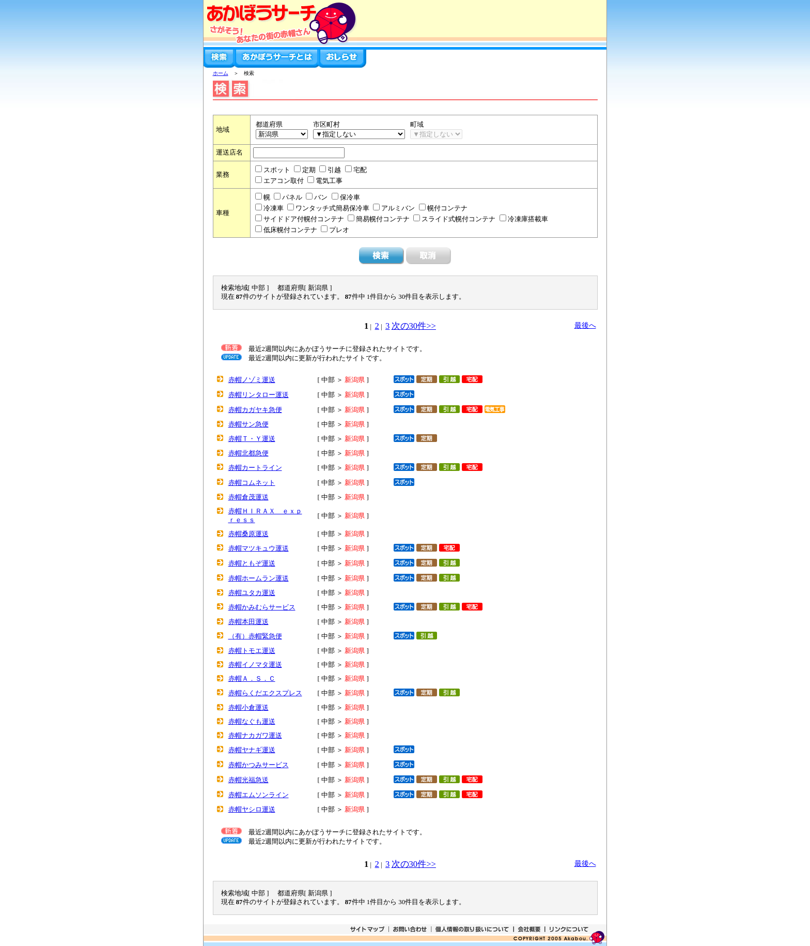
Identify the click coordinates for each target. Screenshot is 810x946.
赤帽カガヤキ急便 (255, 410)
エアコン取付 (284, 181)
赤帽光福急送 (248, 780)
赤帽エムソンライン (258, 795)
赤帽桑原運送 (248, 534)
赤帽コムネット (251, 482)
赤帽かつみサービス (258, 765)
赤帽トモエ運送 (251, 650)
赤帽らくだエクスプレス (265, 693)
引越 (335, 170)
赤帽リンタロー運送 (258, 395)
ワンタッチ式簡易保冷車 (333, 208)
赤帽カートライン (255, 467)
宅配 (360, 170)
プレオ (339, 230)
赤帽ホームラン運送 (258, 578)
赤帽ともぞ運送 (251, 563)
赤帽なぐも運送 (251, 721)
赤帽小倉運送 (248, 707)
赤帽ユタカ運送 (251, 593)
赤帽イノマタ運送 (255, 664)
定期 (309, 170)
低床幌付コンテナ (291, 230)
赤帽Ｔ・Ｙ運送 (251, 439)
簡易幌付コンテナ (383, 219)
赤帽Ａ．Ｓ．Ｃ (251, 678)
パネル (293, 197)
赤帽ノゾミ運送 (251, 380)
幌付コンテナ (447, 208)
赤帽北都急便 (248, 453)
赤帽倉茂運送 (248, 497)
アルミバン (398, 208)
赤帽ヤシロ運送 (251, 809)
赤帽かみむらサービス (261, 607)
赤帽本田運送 (248, 621)
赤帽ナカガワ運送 (255, 735)
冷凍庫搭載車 (528, 219)
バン (321, 197)
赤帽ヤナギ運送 (251, 750)
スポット (277, 170)
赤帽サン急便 (248, 424)
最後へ (585, 325)
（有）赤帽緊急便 (255, 636)
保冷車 (350, 197)
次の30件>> (414, 326)
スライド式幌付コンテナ (459, 219)
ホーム (220, 73)
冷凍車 (274, 208)
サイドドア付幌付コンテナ (304, 219)
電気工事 (329, 181)
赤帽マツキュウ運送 (258, 548)
